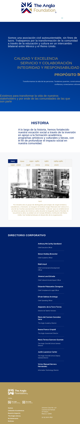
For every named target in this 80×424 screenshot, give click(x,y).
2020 (56, 165)
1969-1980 (58, 161)
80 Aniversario (13, 418)
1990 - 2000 (16, 165)
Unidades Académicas (16, 410)
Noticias (11, 421)
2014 (47, 165)
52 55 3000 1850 (47, 417)
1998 (28, 165)
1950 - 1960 (34, 161)
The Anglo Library (14, 416)
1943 (13, 161)
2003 (37, 165)
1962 (46, 161)
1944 (22, 161)
